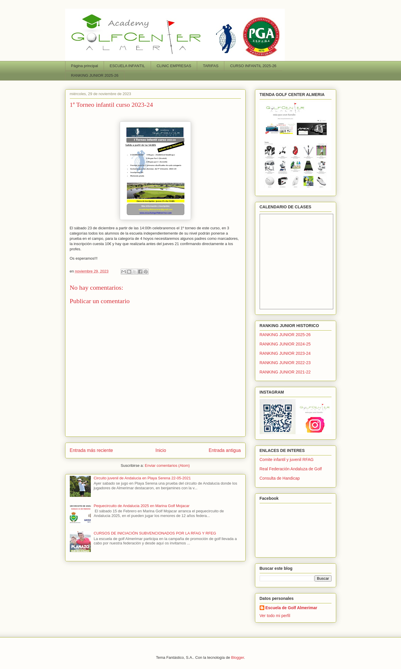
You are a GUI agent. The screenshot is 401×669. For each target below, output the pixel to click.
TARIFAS (210, 66)
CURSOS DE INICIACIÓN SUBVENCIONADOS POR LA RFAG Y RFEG (155, 533)
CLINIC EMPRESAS (174, 66)
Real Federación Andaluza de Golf (291, 469)
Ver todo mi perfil (275, 615)
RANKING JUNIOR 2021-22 (285, 372)
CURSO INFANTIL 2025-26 (253, 66)
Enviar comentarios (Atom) (167, 465)
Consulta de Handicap (280, 478)
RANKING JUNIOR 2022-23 (285, 362)
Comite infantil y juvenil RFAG (287, 459)
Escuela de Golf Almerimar (291, 607)
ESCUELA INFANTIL (127, 66)
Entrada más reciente (91, 450)
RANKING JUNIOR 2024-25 (285, 344)
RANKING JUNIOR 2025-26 (95, 75)
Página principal (84, 66)
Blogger (237, 657)
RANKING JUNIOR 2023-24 (285, 353)
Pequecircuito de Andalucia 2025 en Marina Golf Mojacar (142, 506)
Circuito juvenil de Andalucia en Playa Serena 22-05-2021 (142, 478)
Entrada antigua (225, 450)
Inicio (160, 450)
